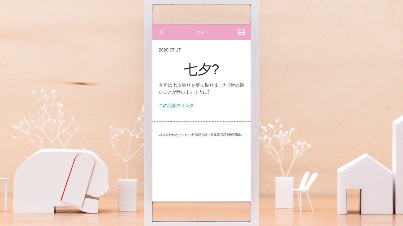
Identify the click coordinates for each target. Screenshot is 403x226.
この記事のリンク (176, 105)
